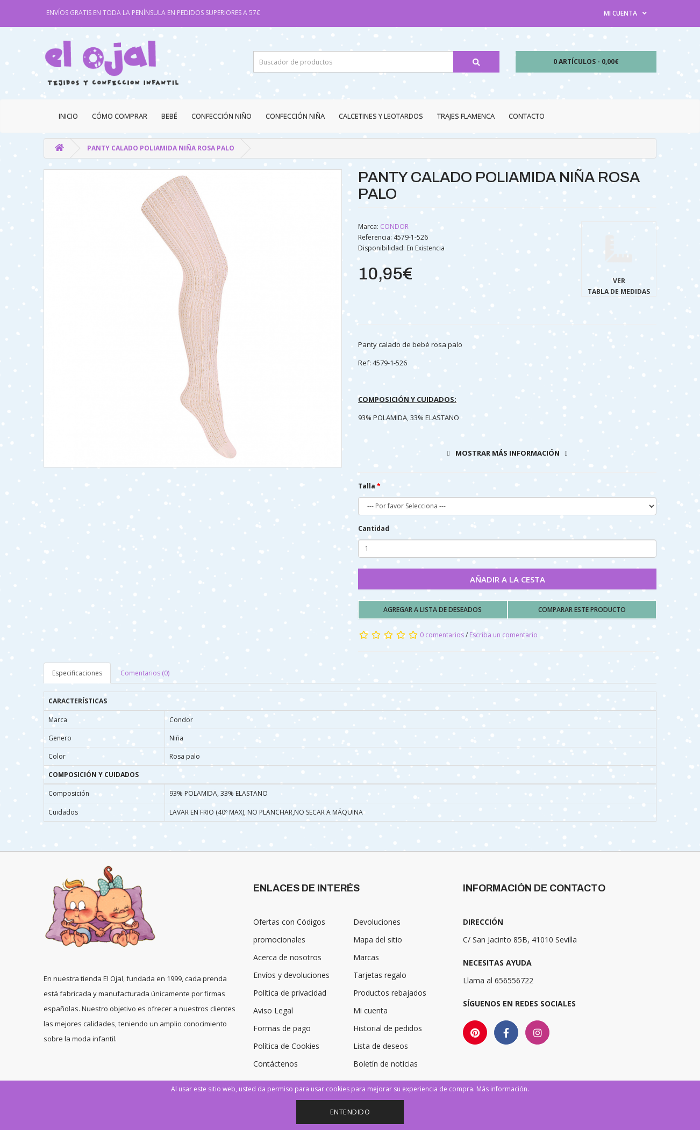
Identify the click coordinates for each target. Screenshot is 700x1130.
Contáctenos (275, 1064)
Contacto (527, 116)
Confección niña (295, 116)
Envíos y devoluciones (291, 975)
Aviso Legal (273, 1010)
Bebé (169, 116)
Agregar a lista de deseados (432, 609)
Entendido (350, 1112)
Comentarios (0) (144, 673)
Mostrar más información (507, 453)
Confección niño (221, 116)
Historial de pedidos (387, 1028)
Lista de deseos (380, 1046)
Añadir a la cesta (507, 579)
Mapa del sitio (377, 939)
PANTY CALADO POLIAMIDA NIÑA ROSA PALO (160, 148)
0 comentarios (442, 634)
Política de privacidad (289, 993)
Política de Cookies (286, 1046)
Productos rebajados (389, 993)
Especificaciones (77, 673)
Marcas (366, 957)
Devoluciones (377, 922)
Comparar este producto (582, 609)
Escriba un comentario (503, 634)
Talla (366, 486)
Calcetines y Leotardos (381, 116)
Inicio (68, 116)
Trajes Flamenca (466, 116)
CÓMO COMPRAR (119, 116)
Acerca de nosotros (287, 957)
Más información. (502, 1088)
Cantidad (373, 528)
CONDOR (394, 226)
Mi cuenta (370, 1010)
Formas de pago (282, 1028)
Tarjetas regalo (379, 975)
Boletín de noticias (385, 1064)
